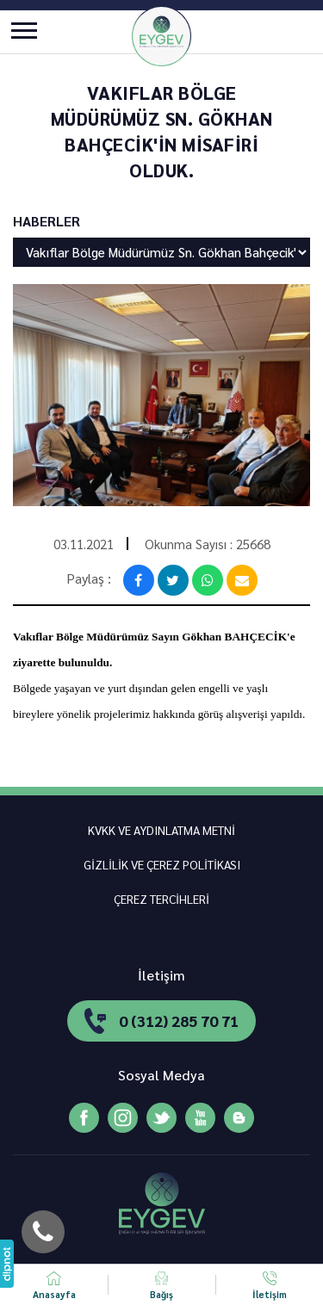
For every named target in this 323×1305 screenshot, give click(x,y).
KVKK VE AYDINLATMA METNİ (161, 830)
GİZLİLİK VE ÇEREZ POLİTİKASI (162, 864)
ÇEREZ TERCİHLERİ (161, 898)
